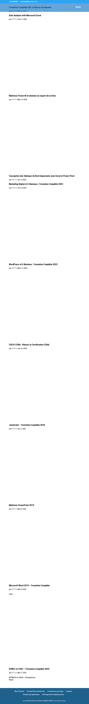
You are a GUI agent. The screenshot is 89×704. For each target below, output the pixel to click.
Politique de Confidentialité (53, 694)
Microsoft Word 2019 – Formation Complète (29, 585)
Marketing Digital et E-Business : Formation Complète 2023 (36, 184)
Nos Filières (19, 691)
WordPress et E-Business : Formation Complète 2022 (33, 264)
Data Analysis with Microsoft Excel (25, 15)
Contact (69, 691)
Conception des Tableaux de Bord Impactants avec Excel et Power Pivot (41, 176)
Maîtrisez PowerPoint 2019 (21, 505)
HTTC (14, 19)
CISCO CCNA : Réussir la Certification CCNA (29, 344)
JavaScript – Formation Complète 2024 (27, 425)
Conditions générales (31, 694)
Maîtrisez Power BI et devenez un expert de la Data (32, 95)
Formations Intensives (36, 691)
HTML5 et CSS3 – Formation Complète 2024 (29, 669)
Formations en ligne (55, 691)
